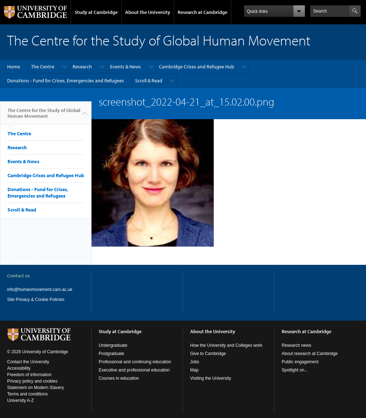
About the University (147, 12)
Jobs (194, 361)
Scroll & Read (148, 80)
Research (82, 66)
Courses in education (119, 378)
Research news (296, 345)
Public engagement (300, 361)
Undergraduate (113, 345)
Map (194, 370)
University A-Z (20, 400)
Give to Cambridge (208, 353)
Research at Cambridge (202, 12)
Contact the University (28, 361)
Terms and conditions (27, 394)
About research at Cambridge (310, 353)
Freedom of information (29, 374)
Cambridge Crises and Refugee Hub (196, 66)
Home (13, 66)
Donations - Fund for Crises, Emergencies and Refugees (65, 80)
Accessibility (18, 368)
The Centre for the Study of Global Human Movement (44, 116)
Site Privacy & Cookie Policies (35, 299)
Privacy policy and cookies (32, 381)
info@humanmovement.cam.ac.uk (39, 289)
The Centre (42, 66)
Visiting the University (210, 378)
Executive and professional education (134, 370)
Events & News (125, 66)
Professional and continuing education (135, 361)
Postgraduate (111, 353)
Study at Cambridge (96, 12)
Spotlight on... (295, 370)
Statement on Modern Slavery (35, 387)
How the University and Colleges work (226, 345)
